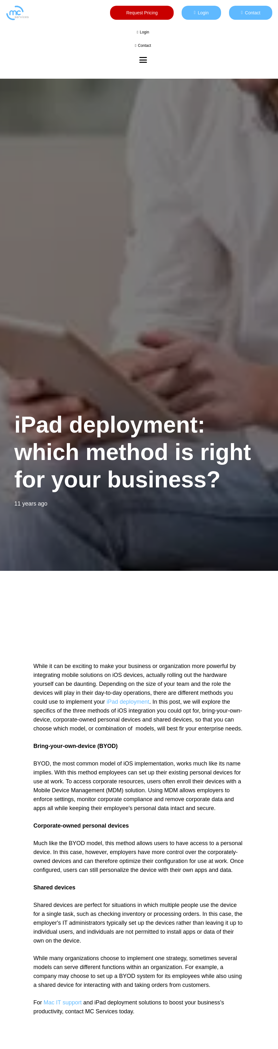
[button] (143, 60)
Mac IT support (63, 1002)
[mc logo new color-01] (17, 13)
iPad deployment (128, 702)
